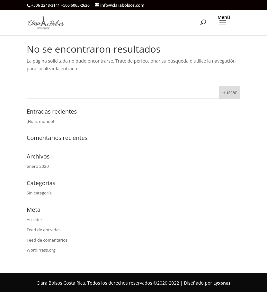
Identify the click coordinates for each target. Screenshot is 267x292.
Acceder (34, 219)
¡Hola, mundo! (40, 121)
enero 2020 (38, 166)
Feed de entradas (43, 230)
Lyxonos (221, 283)
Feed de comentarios (47, 240)
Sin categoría (39, 193)
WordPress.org (41, 250)
